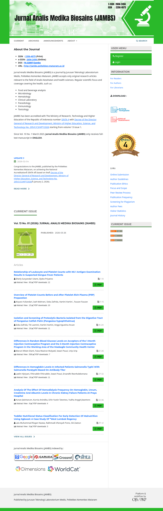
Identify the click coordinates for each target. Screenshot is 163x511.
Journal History (117, 215)
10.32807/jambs (32, 62)
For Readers (115, 78)
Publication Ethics (119, 183)
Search (141, 41)
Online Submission (119, 174)
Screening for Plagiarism (122, 201)
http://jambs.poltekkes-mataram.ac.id (44, 65)
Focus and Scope (118, 188)
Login (116, 62)
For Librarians (116, 87)
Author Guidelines (119, 179)
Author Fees (116, 206)
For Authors (115, 83)
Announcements (53, 41)
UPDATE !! (19, 158)
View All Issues (23, 436)
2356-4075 (30, 56)
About (71, 41)
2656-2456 (32, 59)
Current (19, 41)
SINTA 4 (65, 119)
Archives (33, 41)
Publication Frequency (121, 197)
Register (118, 56)
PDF (99, 284)
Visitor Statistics (118, 210)
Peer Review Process (120, 192)
